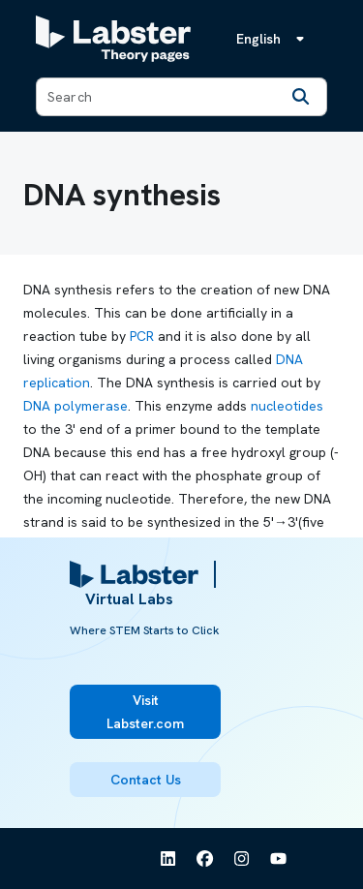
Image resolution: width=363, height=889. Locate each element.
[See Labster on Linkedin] (168, 859)
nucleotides (287, 405)
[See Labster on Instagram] (242, 859)
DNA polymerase (75, 405)
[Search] (301, 96)
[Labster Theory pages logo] (113, 38)
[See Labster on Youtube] (278, 859)
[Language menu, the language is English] (274, 38)
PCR (142, 336)
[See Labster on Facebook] (205, 859)
